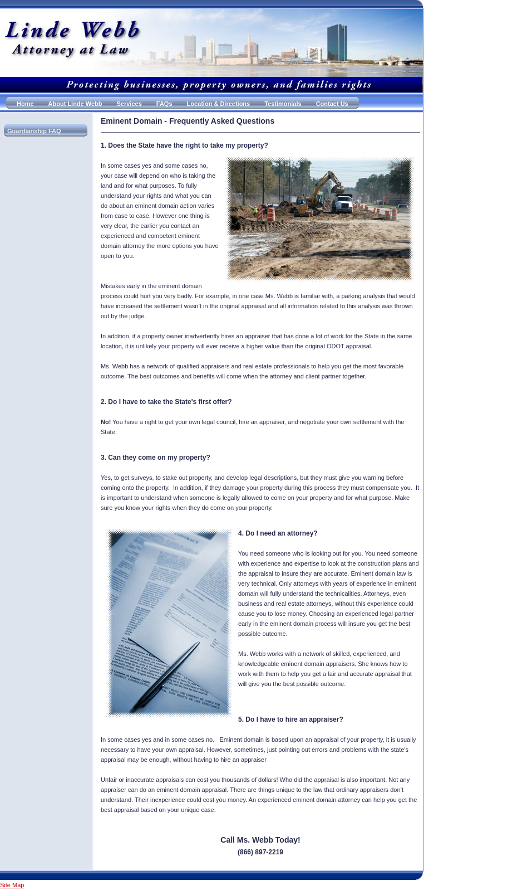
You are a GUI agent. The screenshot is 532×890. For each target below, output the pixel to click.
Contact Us (332, 103)
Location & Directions (218, 103)
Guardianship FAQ (34, 131)
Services (129, 103)
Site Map (12, 885)
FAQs (164, 103)
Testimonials (282, 103)
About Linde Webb (75, 103)
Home (25, 103)
